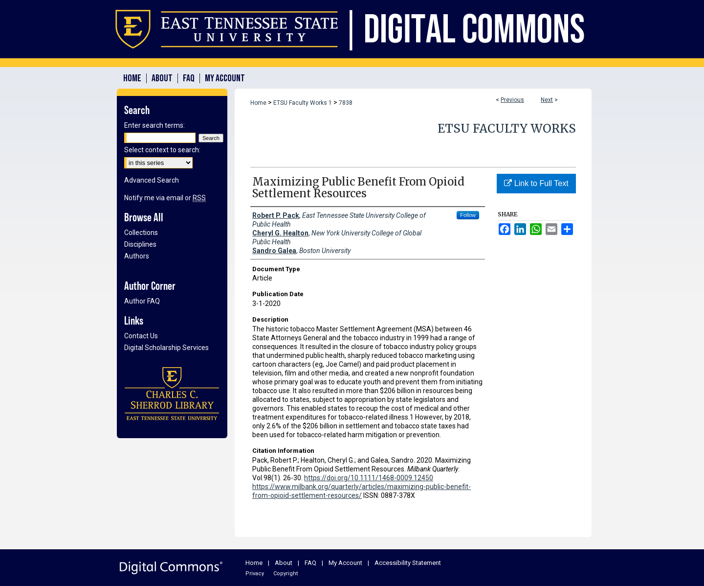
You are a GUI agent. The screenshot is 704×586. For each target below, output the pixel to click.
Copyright (285, 573)
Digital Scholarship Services (166, 348)
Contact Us (141, 336)
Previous (512, 99)
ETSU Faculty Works (507, 128)
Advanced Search (151, 180)
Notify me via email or (165, 198)
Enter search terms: (154, 125)
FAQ (310, 562)
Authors (136, 256)
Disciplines (140, 244)
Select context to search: (162, 150)
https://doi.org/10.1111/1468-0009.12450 (368, 478)
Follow (468, 215)
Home (258, 102)
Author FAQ (142, 301)
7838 (345, 102)
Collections (141, 232)
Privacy (254, 573)
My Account (345, 562)
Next (547, 99)
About (283, 562)
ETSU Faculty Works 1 (302, 102)
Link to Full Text (536, 183)
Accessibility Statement (407, 562)
